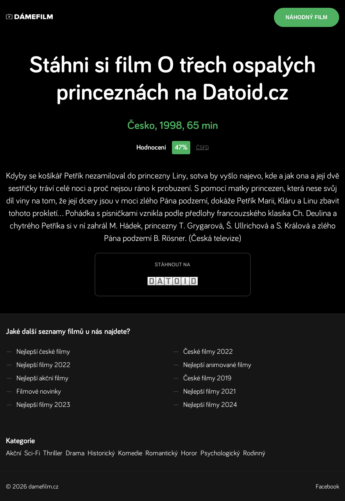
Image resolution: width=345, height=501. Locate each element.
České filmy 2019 (202, 378)
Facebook (327, 486)
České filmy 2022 (203, 351)
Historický (103, 453)
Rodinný (255, 453)
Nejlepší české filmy (38, 351)
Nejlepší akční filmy (37, 378)
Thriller (54, 453)
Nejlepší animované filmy (212, 365)
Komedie (131, 453)
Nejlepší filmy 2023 (38, 404)
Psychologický (221, 453)
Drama (77, 453)
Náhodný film (306, 17)
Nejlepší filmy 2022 (38, 365)
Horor (190, 453)
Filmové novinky (33, 391)
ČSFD (202, 147)
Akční (15, 453)
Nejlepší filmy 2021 (204, 391)
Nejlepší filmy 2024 (205, 404)
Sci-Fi (33, 453)
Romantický (163, 453)
